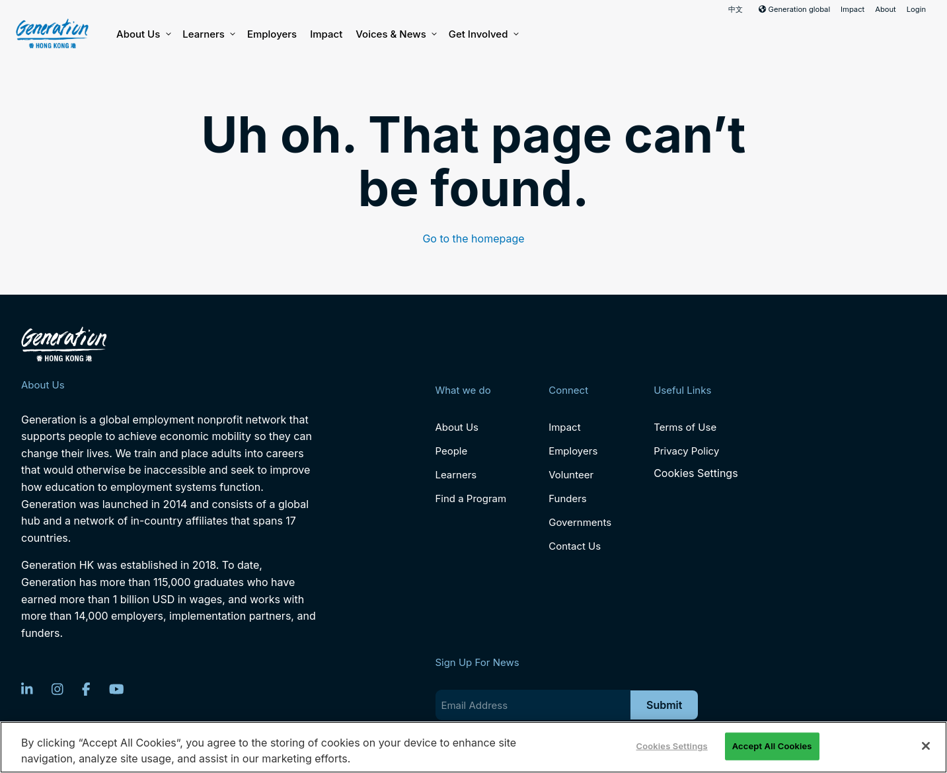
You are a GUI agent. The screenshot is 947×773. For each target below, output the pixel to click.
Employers (272, 34)
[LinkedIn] (27, 689)
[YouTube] (116, 689)
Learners (208, 34)
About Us (142, 34)
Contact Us (575, 546)
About (885, 9)
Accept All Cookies (772, 746)
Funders (568, 498)
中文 (735, 9)
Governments (580, 522)
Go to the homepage (473, 238)
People (451, 451)
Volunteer (571, 474)
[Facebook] (86, 689)
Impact (852, 9)
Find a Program (470, 498)
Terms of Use (685, 427)
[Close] (925, 745)
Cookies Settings (696, 473)
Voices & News (395, 34)
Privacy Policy (686, 451)
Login (916, 9)
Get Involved (483, 34)
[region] (473, 747)
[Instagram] (57, 689)
